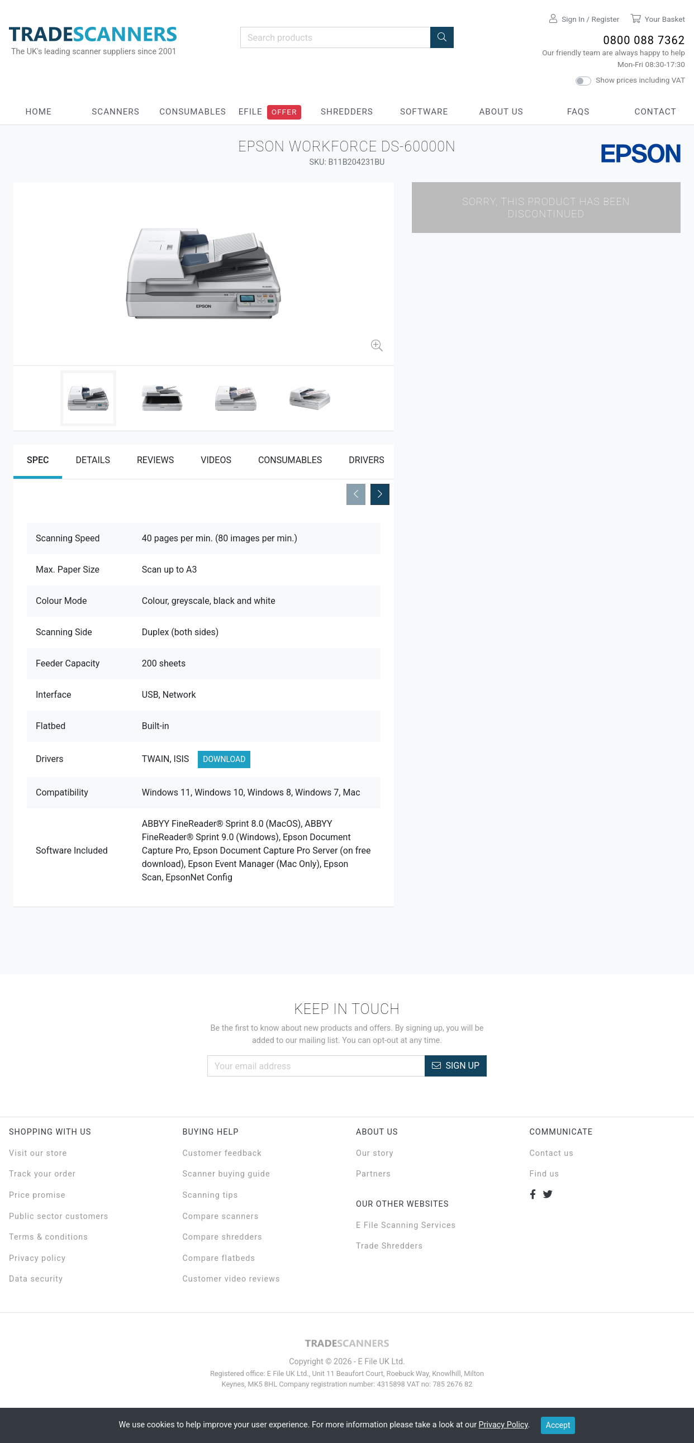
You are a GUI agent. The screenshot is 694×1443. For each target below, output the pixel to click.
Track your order (42, 1174)
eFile (251, 112)
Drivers (366, 460)
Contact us (552, 1153)
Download (224, 759)
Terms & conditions (48, 1237)
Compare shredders (223, 1237)
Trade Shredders (389, 1246)
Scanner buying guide (226, 1174)
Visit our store (38, 1153)
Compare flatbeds (219, 1258)
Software (424, 112)
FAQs (578, 112)
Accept (558, 1425)
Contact (656, 112)
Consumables (192, 112)
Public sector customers (58, 1216)
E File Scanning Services (406, 1225)
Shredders (347, 112)
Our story (374, 1153)
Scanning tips (211, 1195)
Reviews (155, 460)
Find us (544, 1174)
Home (38, 112)
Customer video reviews (232, 1279)
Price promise (37, 1195)
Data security (36, 1279)
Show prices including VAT (640, 79)
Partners (373, 1174)
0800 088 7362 (644, 40)
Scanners (116, 112)
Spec (38, 460)
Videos (216, 460)
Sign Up (455, 1065)
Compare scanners (221, 1216)
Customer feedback (222, 1153)
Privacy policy (37, 1258)
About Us (501, 112)
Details (92, 460)
